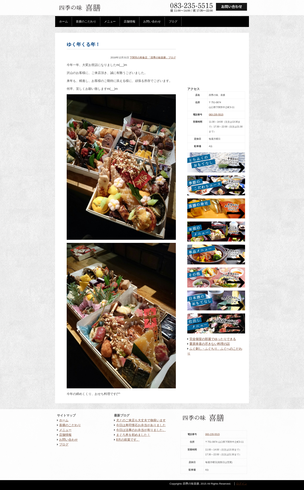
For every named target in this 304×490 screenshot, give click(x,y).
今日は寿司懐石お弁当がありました (141, 425)
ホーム (63, 21)
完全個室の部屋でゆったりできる (212, 339)
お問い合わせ (152, 21)
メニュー (110, 21)
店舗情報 (129, 21)
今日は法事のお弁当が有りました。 (141, 430)
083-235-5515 (216, 114)
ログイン (241, 483)
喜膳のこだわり (86, 21)
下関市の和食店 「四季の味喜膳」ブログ (153, 57)
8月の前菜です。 (128, 439)
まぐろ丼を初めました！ (133, 434)
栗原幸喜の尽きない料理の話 (209, 343)
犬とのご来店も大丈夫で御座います (141, 420)
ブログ (173, 21)
